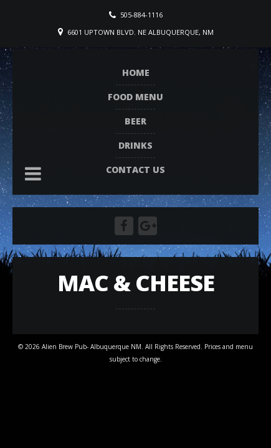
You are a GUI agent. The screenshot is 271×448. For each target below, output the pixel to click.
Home (136, 72)
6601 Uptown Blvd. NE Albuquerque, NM (140, 32)
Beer (135, 121)
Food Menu (135, 97)
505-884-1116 (141, 14)
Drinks (135, 145)
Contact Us (135, 169)
